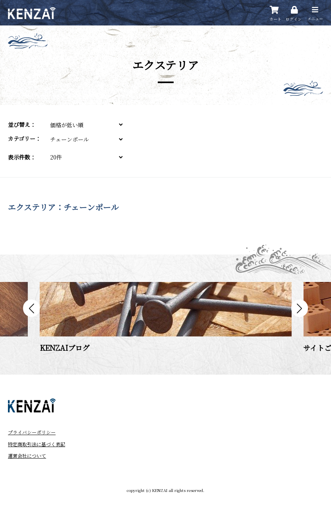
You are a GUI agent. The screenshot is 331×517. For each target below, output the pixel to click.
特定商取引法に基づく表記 (36, 444)
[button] (31, 308)
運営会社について (27, 455)
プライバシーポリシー (32, 432)
